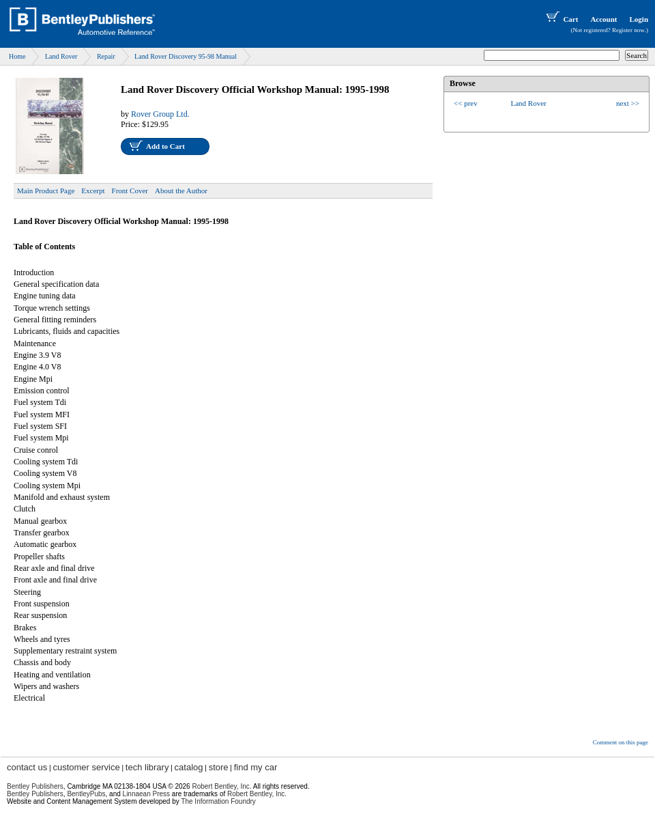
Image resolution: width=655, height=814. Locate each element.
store (219, 767)
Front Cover (130, 190)
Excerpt (92, 190)
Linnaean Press (147, 794)
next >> (627, 103)
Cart (561, 19)
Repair (106, 56)
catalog (189, 767)
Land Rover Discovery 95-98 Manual (185, 56)
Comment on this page (620, 742)
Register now (628, 30)
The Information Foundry (218, 801)
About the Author (181, 190)
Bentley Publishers (35, 786)
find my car (256, 767)
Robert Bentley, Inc (220, 786)
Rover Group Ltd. (160, 114)
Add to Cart (165, 146)
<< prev (466, 103)
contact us (27, 767)
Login (638, 19)
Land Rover (61, 56)
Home (17, 56)
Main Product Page (45, 190)
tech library (147, 767)
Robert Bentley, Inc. (257, 794)
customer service (86, 767)
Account (603, 19)
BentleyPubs (86, 794)
